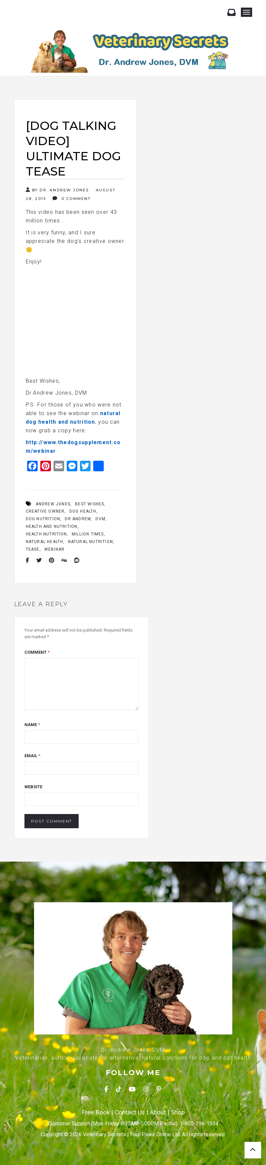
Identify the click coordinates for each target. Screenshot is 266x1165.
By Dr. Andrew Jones (57, 189)
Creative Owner (45, 511)
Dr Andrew (78, 519)
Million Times (88, 534)
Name (32, 724)
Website (33, 786)
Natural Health (44, 541)
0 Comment (72, 198)
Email (32, 755)
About (158, 1112)
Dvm (100, 519)
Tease (33, 549)
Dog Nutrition (43, 519)
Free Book (96, 1112)
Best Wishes (89, 504)
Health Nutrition (46, 534)
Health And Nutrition (52, 526)
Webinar (54, 549)
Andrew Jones (53, 504)
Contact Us (130, 1112)
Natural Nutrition (90, 541)
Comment (37, 652)
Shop (178, 1112)
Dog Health (82, 511)
